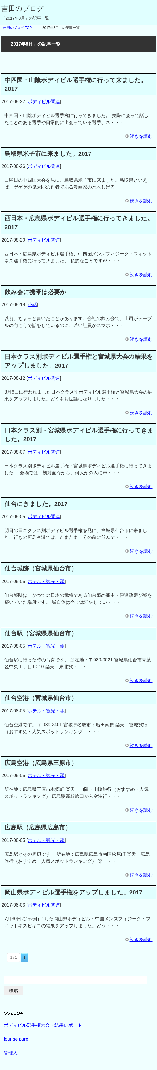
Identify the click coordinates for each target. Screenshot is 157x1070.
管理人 (11, 1052)
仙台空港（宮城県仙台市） (41, 698)
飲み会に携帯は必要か (35, 292)
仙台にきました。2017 (36, 504)
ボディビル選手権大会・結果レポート (43, 1025)
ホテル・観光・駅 (46, 581)
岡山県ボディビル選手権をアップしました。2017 (74, 892)
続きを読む (141, 136)
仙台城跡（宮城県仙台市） (41, 568)
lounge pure (16, 1039)
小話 (32, 304)
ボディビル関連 (44, 101)
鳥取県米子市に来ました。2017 (48, 153)
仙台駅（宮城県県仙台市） (41, 633)
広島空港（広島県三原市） (41, 762)
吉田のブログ (22, 8)
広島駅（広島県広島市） (38, 827)
